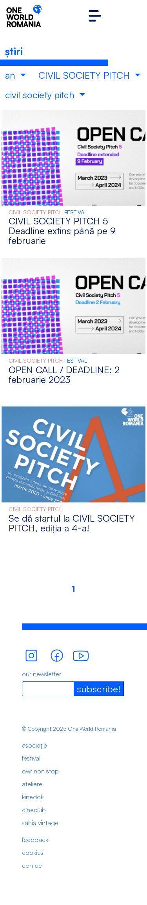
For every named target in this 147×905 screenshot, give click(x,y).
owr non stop (40, 771)
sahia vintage (40, 823)
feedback (35, 840)
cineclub (34, 810)
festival (31, 758)
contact (33, 865)
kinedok (33, 797)
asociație (34, 745)
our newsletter (41, 674)
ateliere (32, 784)
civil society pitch (41, 95)
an (11, 75)
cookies (33, 852)
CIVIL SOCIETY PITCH (85, 75)
